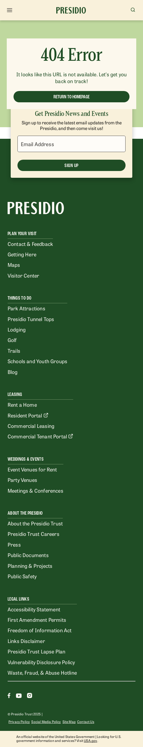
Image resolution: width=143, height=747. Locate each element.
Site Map (69, 721)
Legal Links (18, 599)
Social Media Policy (46, 721)
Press (14, 544)
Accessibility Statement (34, 609)
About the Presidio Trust (35, 523)
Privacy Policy (19, 721)
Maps (14, 264)
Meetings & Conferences (35, 490)
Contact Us (85, 721)
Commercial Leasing (31, 425)
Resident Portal (28, 415)
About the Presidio (25, 513)
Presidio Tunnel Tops (31, 318)
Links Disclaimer (26, 640)
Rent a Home (22, 404)
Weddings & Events (26, 459)
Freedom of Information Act (40, 630)
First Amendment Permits (37, 619)
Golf (12, 339)
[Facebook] (9, 696)
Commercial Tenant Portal (40, 436)
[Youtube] (19, 696)
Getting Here (22, 254)
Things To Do (19, 298)
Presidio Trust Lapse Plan (36, 651)
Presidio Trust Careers (33, 533)
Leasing (15, 394)
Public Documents (28, 554)
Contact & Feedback (30, 243)
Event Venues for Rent (32, 469)
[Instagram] (29, 696)
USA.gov (90, 740)
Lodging (17, 329)
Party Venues (22, 479)
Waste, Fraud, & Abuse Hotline (42, 672)
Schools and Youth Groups (37, 361)
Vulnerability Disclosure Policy (41, 662)
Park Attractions (26, 308)
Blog (13, 371)
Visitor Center (23, 275)
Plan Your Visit (22, 234)
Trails (14, 350)
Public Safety (22, 576)
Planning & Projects (30, 565)
